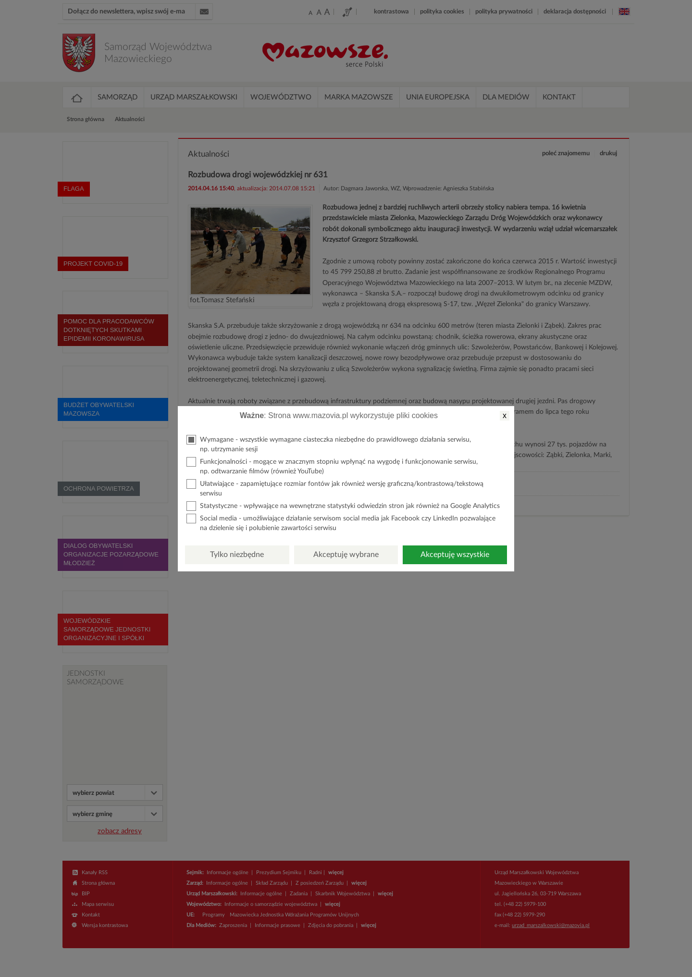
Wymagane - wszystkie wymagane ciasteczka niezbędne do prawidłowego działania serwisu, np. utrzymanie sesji (328, 444)
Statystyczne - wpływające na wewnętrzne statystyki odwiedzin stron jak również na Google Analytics (343, 506)
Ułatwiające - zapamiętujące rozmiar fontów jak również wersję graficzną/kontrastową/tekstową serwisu (334, 488)
